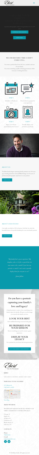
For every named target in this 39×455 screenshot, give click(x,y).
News (25, 376)
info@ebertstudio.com (9, 439)
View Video (19, 37)
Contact (29, 376)
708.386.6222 (7, 435)
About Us (9, 376)
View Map (6, 400)
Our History (15, 376)
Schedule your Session (19, 32)
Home (5, 376)
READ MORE (7, 179)
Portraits (21, 376)
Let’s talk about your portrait (19, 348)
